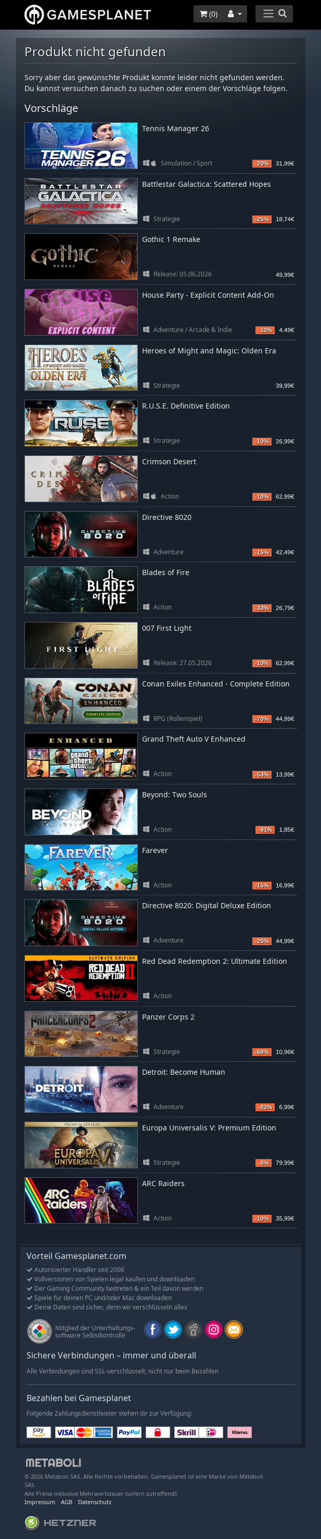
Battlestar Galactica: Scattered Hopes (206, 184)
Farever (155, 850)
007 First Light (166, 628)
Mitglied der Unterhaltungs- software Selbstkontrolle (95, 1332)
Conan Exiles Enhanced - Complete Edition (216, 684)
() (208, 14)
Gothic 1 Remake (171, 239)
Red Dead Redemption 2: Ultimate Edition (214, 961)
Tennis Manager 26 (175, 128)
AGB (66, 1502)
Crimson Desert (169, 461)
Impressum (39, 1502)
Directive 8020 (166, 517)
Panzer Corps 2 (168, 1017)
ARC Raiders (163, 1183)
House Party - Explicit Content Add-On (208, 295)
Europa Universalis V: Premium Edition (209, 1128)
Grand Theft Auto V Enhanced (194, 739)
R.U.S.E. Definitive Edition (186, 406)
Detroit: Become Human (183, 1072)
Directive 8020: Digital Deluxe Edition (206, 905)
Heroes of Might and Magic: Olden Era (209, 350)
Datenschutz (94, 1502)
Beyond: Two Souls (174, 794)
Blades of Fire (165, 572)
